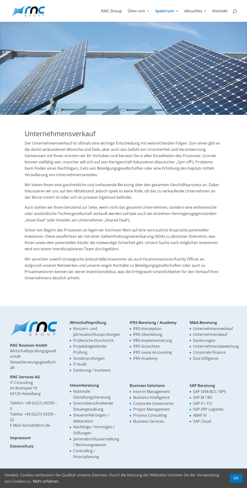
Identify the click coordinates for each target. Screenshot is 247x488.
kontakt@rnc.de (36, 425)
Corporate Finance (209, 352)
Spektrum (164, 11)
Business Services (148, 421)
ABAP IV (200, 415)
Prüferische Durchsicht (93, 340)
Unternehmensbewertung (216, 346)
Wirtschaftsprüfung (88, 322)
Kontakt (220, 11)
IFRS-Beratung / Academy (153, 322)
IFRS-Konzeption (147, 328)
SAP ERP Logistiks (208, 409)
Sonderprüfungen (89, 358)
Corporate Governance (153, 403)
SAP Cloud (202, 421)
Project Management (151, 409)
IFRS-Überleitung (147, 334)
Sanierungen (204, 340)
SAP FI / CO (202, 403)
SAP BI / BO (202, 397)
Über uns (136, 11)
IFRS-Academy (145, 358)
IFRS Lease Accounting (152, 352)
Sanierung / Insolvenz (92, 370)
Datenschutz (22, 446)
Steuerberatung (84, 385)
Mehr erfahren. (46, 481)
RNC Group (111, 11)
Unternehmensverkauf (213, 328)
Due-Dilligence (205, 358)
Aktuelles (193, 11)
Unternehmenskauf (210, 334)
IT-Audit (80, 364)
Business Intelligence (151, 397)
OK (236, 478)
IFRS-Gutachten (146, 346)
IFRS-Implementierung (152, 340)
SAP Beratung (202, 385)
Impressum (20, 437)
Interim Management (151, 391)
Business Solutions (147, 385)
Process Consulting (150, 415)
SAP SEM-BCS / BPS (209, 391)
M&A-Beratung (203, 322)
